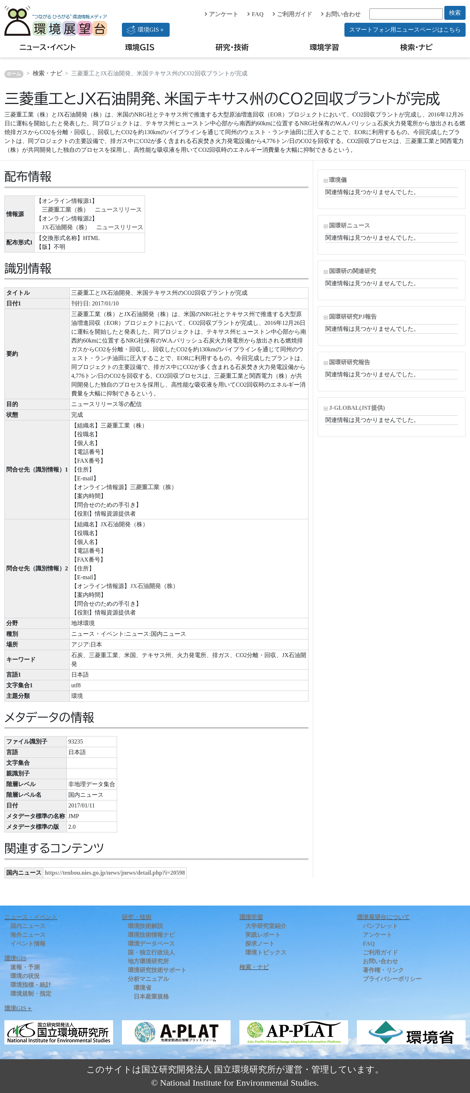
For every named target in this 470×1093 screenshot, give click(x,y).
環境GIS (140, 47)
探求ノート (260, 943)
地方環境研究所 (148, 961)
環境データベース (151, 943)
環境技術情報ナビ (151, 935)
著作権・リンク (383, 970)
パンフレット (380, 926)
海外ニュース (28, 935)
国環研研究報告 (349, 362)
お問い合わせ (341, 14)
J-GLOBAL (357, 408)
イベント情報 (28, 943)
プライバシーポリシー (392, 979)
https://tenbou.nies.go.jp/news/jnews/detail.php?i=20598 (115, 873)
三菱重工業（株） (153, 487)
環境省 (142, 988)
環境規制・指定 (30, 993)
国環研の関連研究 (352, 271)
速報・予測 (25, 967)
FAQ (255, 14)
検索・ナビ (416, 47)
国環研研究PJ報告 (353, 316)
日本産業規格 (151, 996)
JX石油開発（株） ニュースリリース (92, 227)
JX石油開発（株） (154, 586)
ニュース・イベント (47, 47)
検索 (455, 13)
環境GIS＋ (146, 29)
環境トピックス (265, 952)
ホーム (14, 73)
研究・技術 (232, 47)
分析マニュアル (148, 979)
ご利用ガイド (292, 14)
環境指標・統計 (30, 985)
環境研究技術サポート (157, 970)
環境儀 (338, 180)
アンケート (221, 14)
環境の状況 (25, 976)
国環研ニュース (349, 225)
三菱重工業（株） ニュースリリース (92, 210)
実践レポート (263, 935)
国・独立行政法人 (151, 952)
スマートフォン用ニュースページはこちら (405, 29)
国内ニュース (28, 926)
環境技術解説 (145, 926)
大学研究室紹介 (265, 926)
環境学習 (324, 47)
